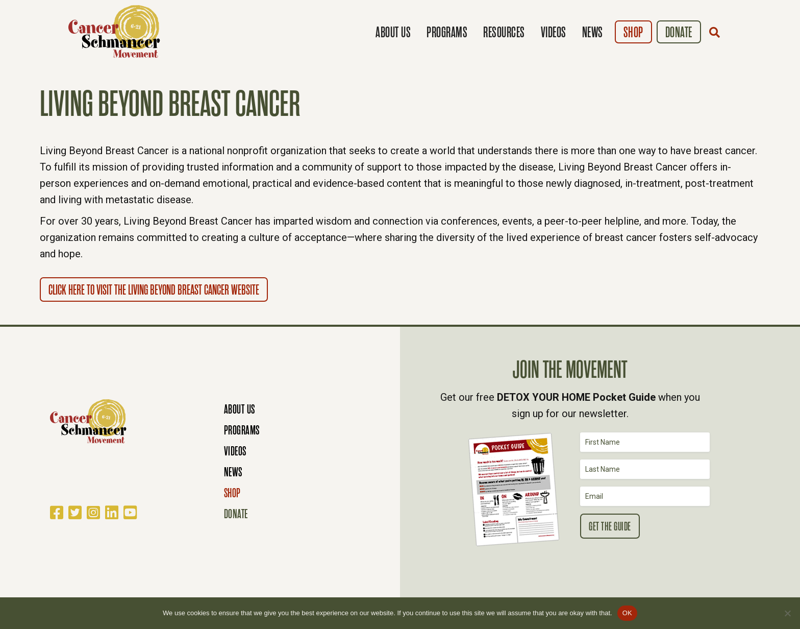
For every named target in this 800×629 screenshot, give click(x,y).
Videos (553, 32)
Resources (504, 32)
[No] (787, 613)
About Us (393, 32)
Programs (447, 32)
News (592, 32)
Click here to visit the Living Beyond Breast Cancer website (153, 290)
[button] (717, 32)
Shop (633, 32)
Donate (678, 32)
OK (627, 613)
